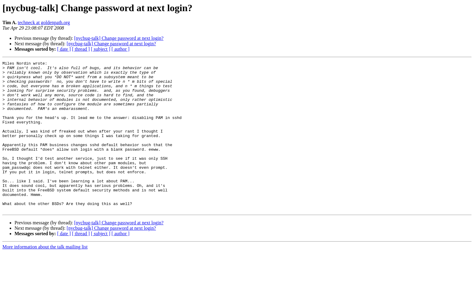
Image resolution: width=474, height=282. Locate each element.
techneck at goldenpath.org (44, 22)
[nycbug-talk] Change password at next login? (118, 38)
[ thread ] (81, 49)
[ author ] (121, 49)
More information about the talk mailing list (45, 276)
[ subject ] (100, 49)
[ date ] (64, 49)
